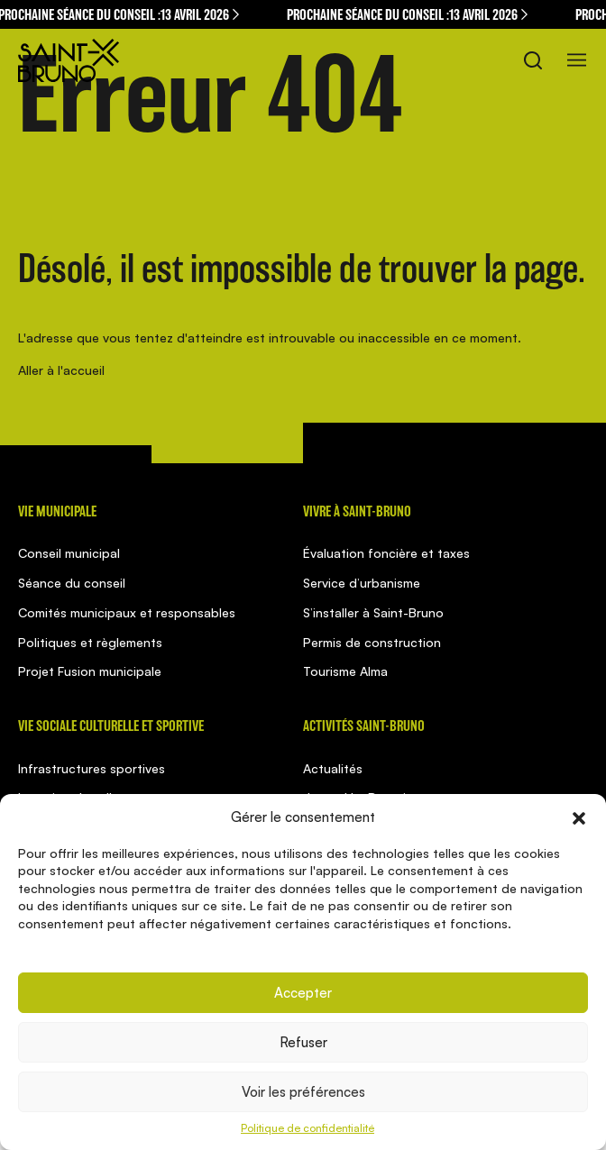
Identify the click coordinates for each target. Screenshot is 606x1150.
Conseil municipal (69, 553)
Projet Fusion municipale (89, 671)
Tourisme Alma (345, 671)
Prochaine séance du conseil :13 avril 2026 (410, 14)
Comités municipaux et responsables (126, 612)
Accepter (303, 992)
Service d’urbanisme (361, 582)
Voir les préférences (303, 1091)
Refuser (303, 1042)
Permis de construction (372, 642)
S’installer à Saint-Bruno (373, 612)
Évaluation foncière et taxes (386, 553)
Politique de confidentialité (307, 1128)
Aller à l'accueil (61, 370)
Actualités (333, 768)
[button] (579, 817)
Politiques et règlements (90, 642)
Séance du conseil (71, 582)
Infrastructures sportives (91, 768)
